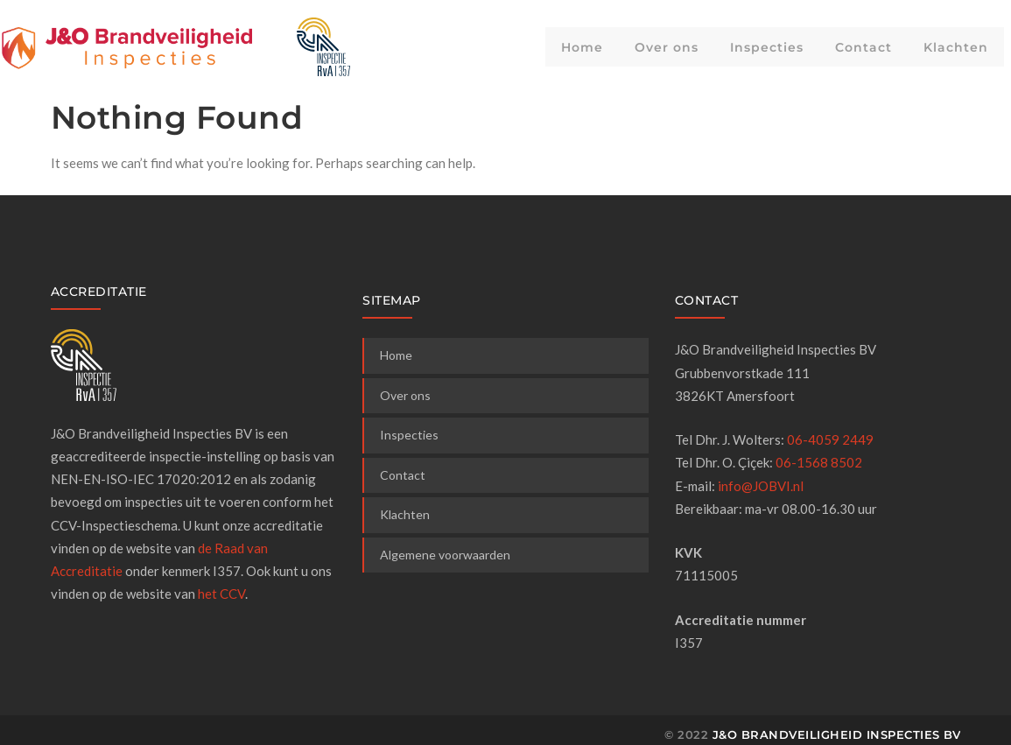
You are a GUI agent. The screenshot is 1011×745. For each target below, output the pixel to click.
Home (582, 47)
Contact (863, 47)
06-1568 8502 (819, 462)
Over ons (667, 47)
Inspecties (767, 47)
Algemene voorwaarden (445, 554)
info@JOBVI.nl (761, 486)
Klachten (955, 47)
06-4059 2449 (830, 439)
